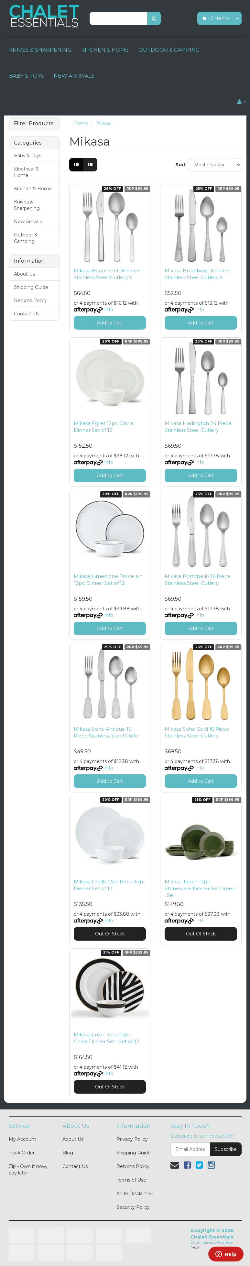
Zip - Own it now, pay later (28, 1169)
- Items (215, 18)
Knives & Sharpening (27, 205)
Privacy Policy (132, 1139)
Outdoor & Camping (26, 238)
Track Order (22, 1153)
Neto (194, 1247)
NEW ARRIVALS (74, 76)
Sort (179, 165)
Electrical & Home (26, 172)
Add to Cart (110, 323)
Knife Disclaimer (134, 1193)
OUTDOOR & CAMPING (169, 50)
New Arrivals (28, 221)
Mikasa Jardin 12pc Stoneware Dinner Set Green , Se (200, 888)
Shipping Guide (31, 287)
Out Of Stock (110, 934)
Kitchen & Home (33, 188)
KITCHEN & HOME (105, 50)
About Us (24, 274)
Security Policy (133, 1207)
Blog (67, 1153)
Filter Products (33, 123)
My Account (22, 1139)
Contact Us (26, 314)
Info (108, 309)
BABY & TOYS (26, 76)
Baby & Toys (27, 155)
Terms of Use (131, 1180)
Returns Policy (30, 300)
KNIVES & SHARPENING (40, 50)
